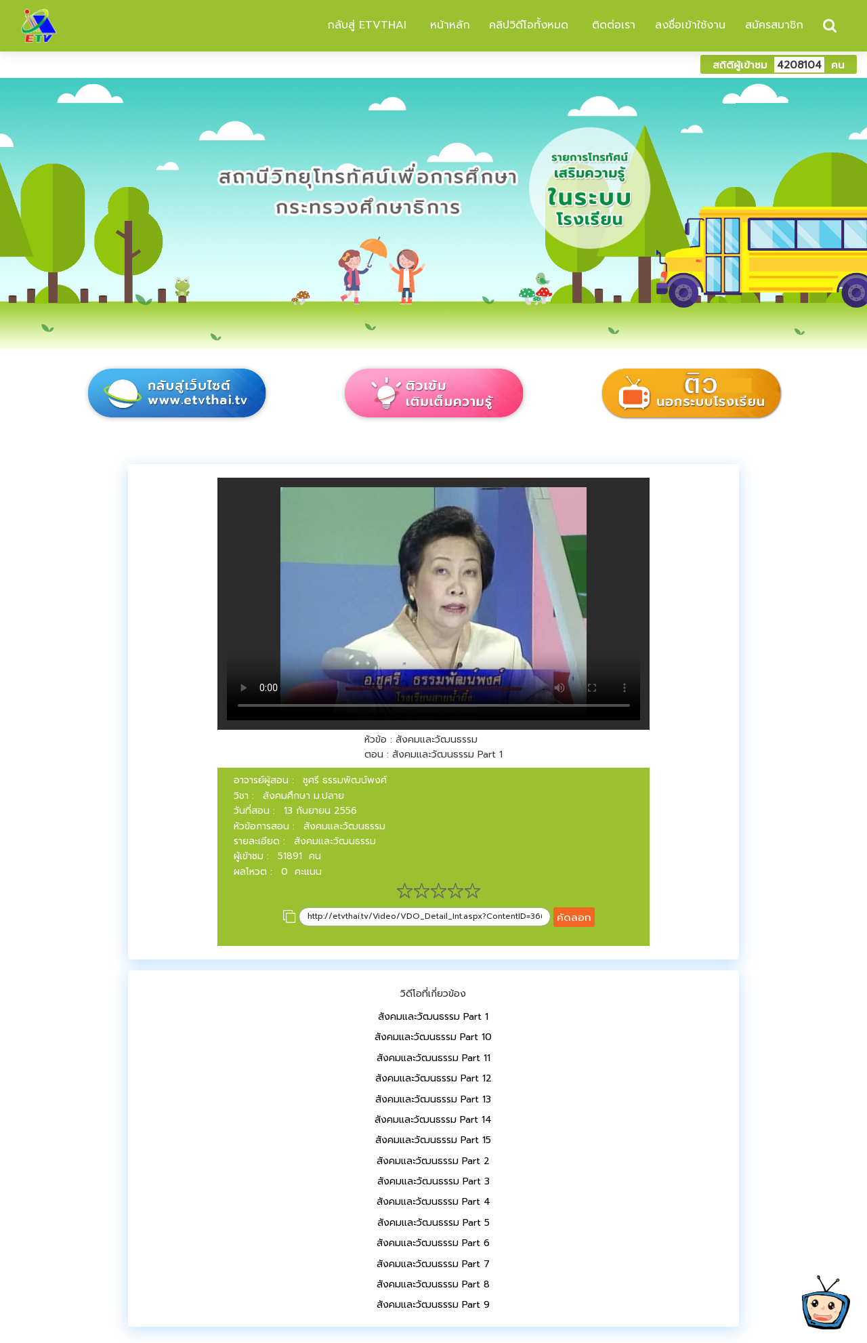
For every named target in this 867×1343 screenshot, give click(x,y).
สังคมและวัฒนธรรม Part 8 (433, 1284)
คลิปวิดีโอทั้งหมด (528, 25)
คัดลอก (574, 917)
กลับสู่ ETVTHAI (364, 25)
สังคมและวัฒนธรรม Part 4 (433, 1202)
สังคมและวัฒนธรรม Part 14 (433, 1120)
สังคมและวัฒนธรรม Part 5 (433, 1223)
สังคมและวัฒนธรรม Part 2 (433, 1161)
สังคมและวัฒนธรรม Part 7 (433, 1264)
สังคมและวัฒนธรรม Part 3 (433, 1181)
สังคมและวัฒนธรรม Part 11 (433, 1058)
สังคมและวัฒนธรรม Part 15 (433, 1140)
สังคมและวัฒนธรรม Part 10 (433, 1037)
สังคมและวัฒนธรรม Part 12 (433, 1078)
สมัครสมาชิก (774, 25)
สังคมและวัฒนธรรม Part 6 (433, 1243)
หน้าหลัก (448, 25)
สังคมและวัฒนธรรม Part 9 (433, 1305)
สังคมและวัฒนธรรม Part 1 (433, 1017)
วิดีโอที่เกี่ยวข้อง (433, 994)
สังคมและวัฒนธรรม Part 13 (433, 1099)
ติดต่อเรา (611, 25)
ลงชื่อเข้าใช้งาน (690, 25)
